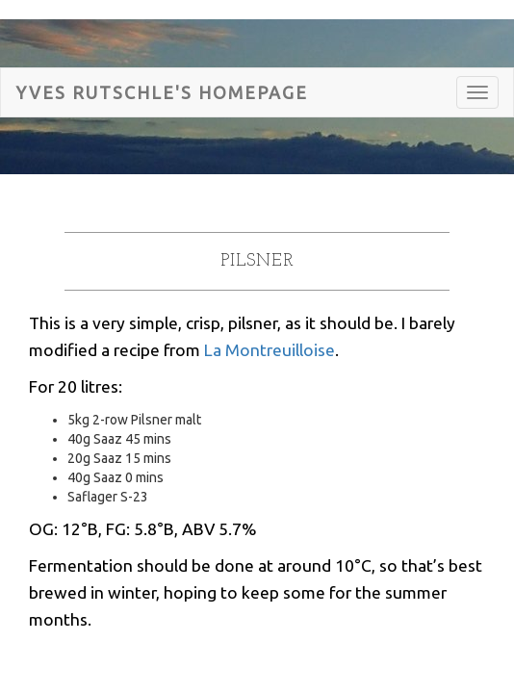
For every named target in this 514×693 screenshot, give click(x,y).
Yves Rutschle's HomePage (161, 92)
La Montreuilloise (269, 350)
